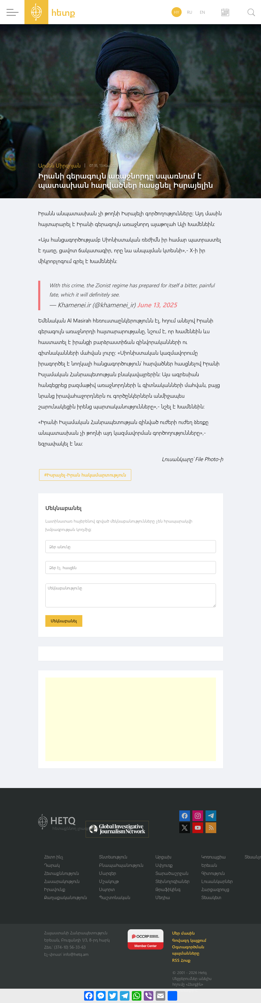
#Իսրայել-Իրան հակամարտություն (85, 475)
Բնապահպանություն (121, 866)
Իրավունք (54, 890)
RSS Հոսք (182, 961)
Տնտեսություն (113, 858)
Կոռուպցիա (213, 858)
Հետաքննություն (61, 874)
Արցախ (163, 858)
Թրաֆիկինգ (167, 890)
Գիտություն (213, 874)
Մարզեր (107, 874)
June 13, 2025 (157, 304)
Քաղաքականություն (65, 898)
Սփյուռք (164, 866)
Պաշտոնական (114, 898)
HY (176, 12)
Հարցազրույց (215, 890)
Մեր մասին (184, 934)
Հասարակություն (62, 882)
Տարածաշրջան (172, 874)
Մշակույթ (109, 882)
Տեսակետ (211, 898)
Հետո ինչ (53, 858)
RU (189, 12)
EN (202, 12)
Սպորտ (107, 890)
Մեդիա (162, 898)
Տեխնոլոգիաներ (172, 882)
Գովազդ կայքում (190, 941)
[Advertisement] (130, 720)
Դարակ (52, 866)
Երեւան (209, 866)
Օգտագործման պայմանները (189, 951)
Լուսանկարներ (217, 882)
